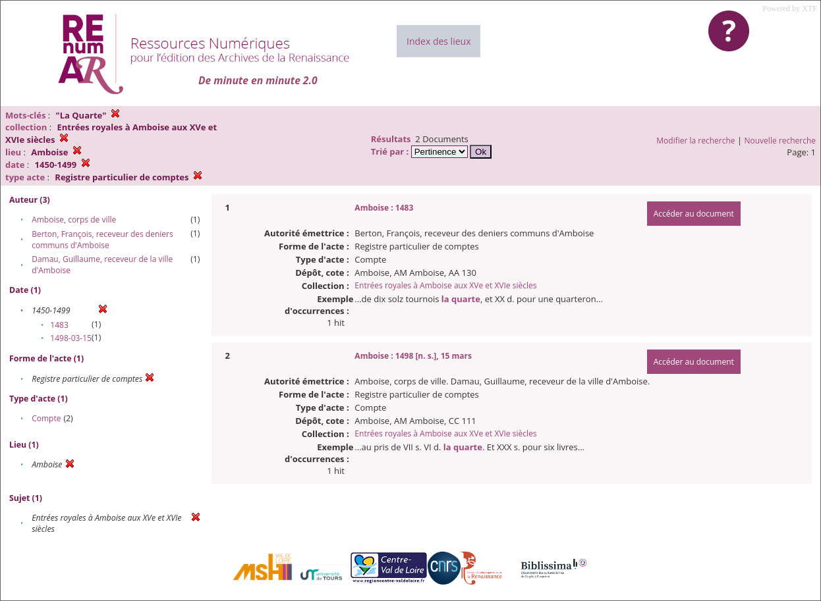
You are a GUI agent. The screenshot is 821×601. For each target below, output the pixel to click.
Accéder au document (694, 213)
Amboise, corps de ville (74, 219)
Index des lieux (438, 41)
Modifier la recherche (695, 140)
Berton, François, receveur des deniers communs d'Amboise (102, 239)
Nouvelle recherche (780, 140)
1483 (59, 324)
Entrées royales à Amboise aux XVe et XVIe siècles (445, 285)
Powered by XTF (789, 8)
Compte (46, 418)
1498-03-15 (71, 338)
